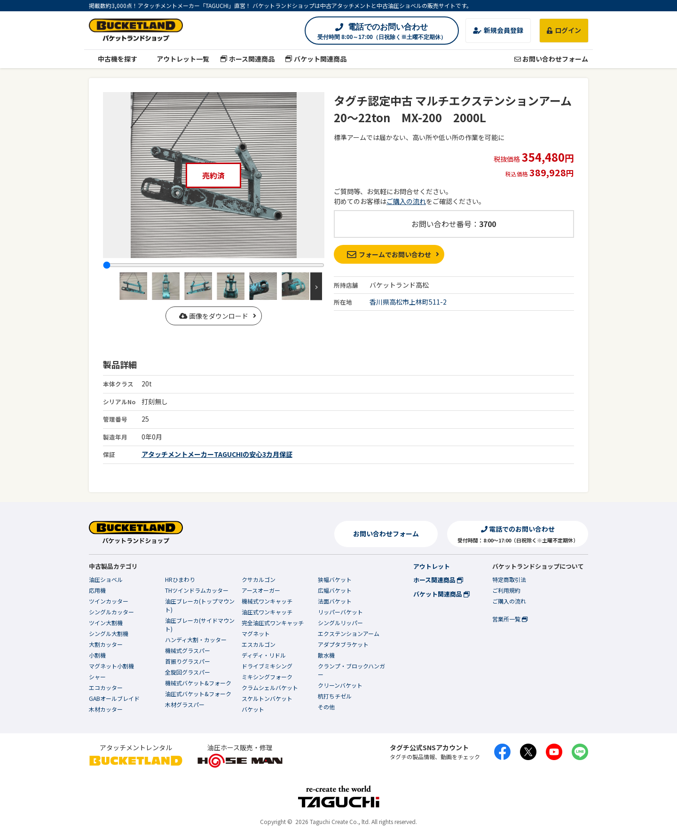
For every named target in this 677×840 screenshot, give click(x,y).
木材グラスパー (185, 704)
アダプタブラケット (343, 644)
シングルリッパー (340, 623)
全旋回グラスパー (187, 672)
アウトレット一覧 (179, 58)
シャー (97, 677)
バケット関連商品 (316, 58)
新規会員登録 (498, 30)
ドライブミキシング (267, 666)
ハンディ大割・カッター (196, 640)
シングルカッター (111, 612)
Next (316, 286)
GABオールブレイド (114, 698)
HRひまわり (180, 579)
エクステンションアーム (348, 633)
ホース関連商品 (247, 58)
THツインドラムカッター (196, 590)
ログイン (564, 30)
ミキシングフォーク (267, 677)
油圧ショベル (106, 579)
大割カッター (106, 644)
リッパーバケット (340, 612)
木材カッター (106, 709)
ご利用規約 (506, 590)
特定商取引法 (509, 579)
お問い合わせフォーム (551, 58)
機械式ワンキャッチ (267, 601)
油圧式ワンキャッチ (267, 612)
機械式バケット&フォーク (198, 683)
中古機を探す (113, 58)
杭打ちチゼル (335, 696)
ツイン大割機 (106, 623)
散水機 (326, 655)
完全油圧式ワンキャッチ (273, 623)
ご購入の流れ (406, 201)
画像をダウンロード (213, 316)
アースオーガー (261, 590)
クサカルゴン (259, 579)
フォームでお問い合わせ (389, 254)
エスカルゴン (259, 644)
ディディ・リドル (264, 655)
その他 (326, 707)
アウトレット (431, 566)
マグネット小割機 (111, 666)
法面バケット (335, 601)
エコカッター (106, 687)
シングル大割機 (108, 633)
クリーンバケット (340, 685)
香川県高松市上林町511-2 (408, 301)
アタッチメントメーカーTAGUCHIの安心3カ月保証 (217, 454)
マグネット (256, 633)
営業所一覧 (509, 619)
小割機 (97, 655)
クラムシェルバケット (270, 687)
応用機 (97, 590)
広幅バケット (335, 590)
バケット (253, 709)
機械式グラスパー (187, 650)
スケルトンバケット (267, 698)
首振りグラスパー (187, 661)
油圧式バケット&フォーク (198, 694)
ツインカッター (108, 601)
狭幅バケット (335, 579)
